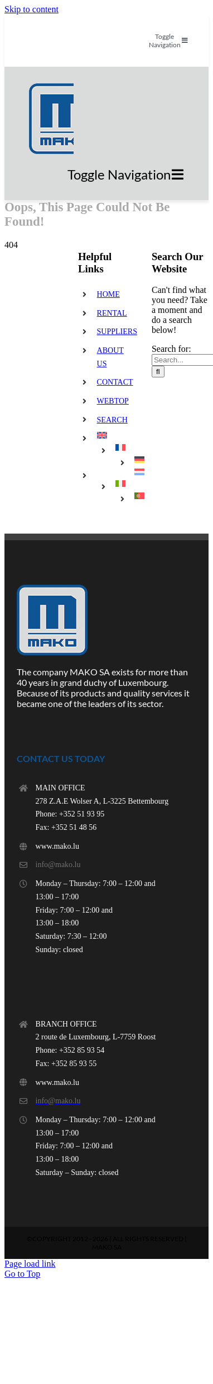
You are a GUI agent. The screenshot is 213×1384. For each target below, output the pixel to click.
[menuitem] (116, 435)
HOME (108, 294)
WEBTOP (113, 401)
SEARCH (112, 420)
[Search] (158, 371)
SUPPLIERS (117, 331)
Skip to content (31, 9)
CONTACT (115, 382)
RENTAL (112, 313)
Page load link (30, 1263)
